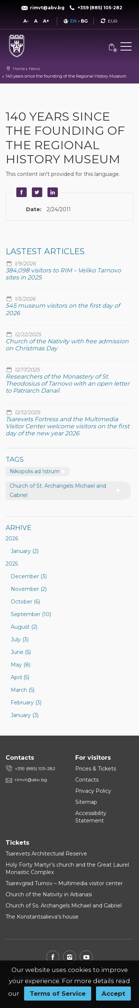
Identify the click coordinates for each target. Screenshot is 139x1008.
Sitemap (86, 802)
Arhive (19, 528)
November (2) (29, 589)
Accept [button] (113, 993)
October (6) (25, 601)
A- (26, 21)
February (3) (26, 702)
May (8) (20, 664)
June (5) (21, 652)
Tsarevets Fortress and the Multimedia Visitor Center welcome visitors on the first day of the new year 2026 (67, 426)
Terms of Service (58, 993)
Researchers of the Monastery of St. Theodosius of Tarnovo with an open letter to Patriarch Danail (67, 383)
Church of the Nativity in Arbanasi (49, 894)
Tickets (17, 842)
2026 (12, 538)
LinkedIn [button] (51, 192)
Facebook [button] (20, 192)
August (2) (24, 627)
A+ (46, 21)
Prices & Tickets (95, 768)
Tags (15, 459)
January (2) (25, 551)
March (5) (22, 690)
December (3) (29, 576)
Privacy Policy (93, 791)
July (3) (20, 639)
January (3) (25, 715)
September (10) (31, 614)
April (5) (20, 677)
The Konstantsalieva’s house (42, 916)
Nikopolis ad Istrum (35, 471)
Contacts (87, 779)
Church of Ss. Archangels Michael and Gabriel (64, 905)
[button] (126, 47)
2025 (12, 563)
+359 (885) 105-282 (35, 768)
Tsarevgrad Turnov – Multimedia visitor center (64, 883)
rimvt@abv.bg (31, 779)
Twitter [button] (36, 192)
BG (84, 21)
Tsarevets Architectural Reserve (46, 853)
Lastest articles (45, 251)
